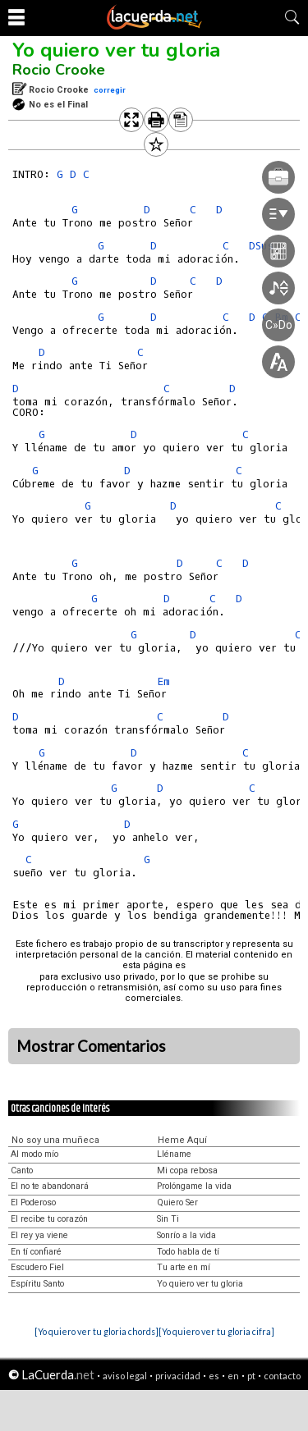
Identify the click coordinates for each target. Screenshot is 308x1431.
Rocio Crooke (58, 70)
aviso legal (125, 1375)
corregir (110, 89)
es (214, 1375)
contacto (282, 1375)
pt (251, 1375)
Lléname (174, 1154)
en (233, 1375)
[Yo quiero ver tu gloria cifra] (216, 1331)
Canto (22, 1170)
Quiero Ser (177, 1202)
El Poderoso (33, 1202)
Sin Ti (168, 1219)
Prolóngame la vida (194, 1186)
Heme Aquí (182, 1140)
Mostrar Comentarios (91, 1046)
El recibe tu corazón (49, 1219)
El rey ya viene (39, 1235)
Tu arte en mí (183, 1267)
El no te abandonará (50, 1186)
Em (163, 681)
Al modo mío (34, 1154)
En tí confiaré (36, 1251)
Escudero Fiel (37, 1267)
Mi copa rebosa (187, 1170)
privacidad (177, 1375)
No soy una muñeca (55, 1140)
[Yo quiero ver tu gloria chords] (96, 1331)
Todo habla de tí (188, 1251)
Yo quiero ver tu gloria (116, 50)
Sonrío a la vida (186, 1235)
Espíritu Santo (37, 1283)
